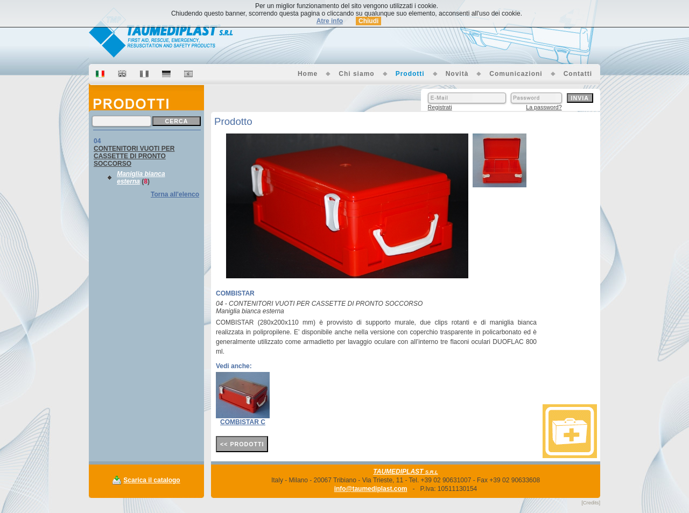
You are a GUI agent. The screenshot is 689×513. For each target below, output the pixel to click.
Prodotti (410, 74)
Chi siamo (356, 74)
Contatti (578, 74)
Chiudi (368, 21)
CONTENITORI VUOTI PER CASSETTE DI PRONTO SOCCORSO (134, 156)
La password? (543, 107)
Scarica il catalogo (151, 480)
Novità (457, 74)
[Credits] (590, 502)
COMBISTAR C (242, 422)
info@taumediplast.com (370, 489)
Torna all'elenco (175, 194)
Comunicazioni (515, 74)
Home (308, 74)
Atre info (330, 21)
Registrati (440, 107)
